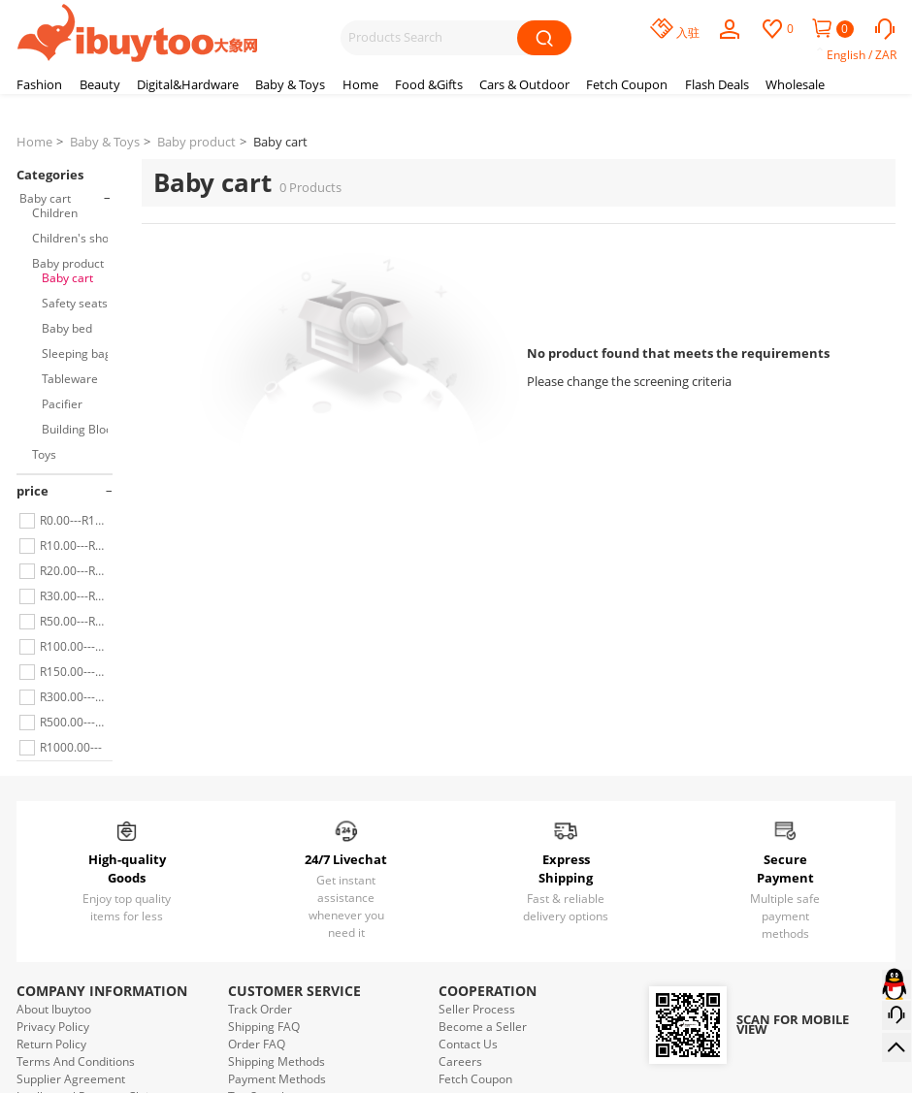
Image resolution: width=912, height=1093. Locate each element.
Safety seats (75, 303)
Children (55, 213)
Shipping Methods (276, 1061)
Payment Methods (277, 1079)
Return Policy (51, 1044)
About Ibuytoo (53, 1009)
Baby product (196, 141)
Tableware (70, 378)
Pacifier (62, 404)
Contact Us (468, 1044)
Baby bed (67, 328)
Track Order (260, 1009)
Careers (460, 1061)
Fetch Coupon (475, 1079)
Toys (44, 454)
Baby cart (280, 141)
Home (34, 141)
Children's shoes (76, 238)
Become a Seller (483, 1026)
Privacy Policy (52, 1026)
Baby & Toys (105, 141)
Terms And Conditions (75, 1061)
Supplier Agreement (70, 1079)
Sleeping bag (77, 353)
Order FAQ (256, 1044)
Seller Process (477, 1009)
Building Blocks (82, 429)
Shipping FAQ (264, 1026)
